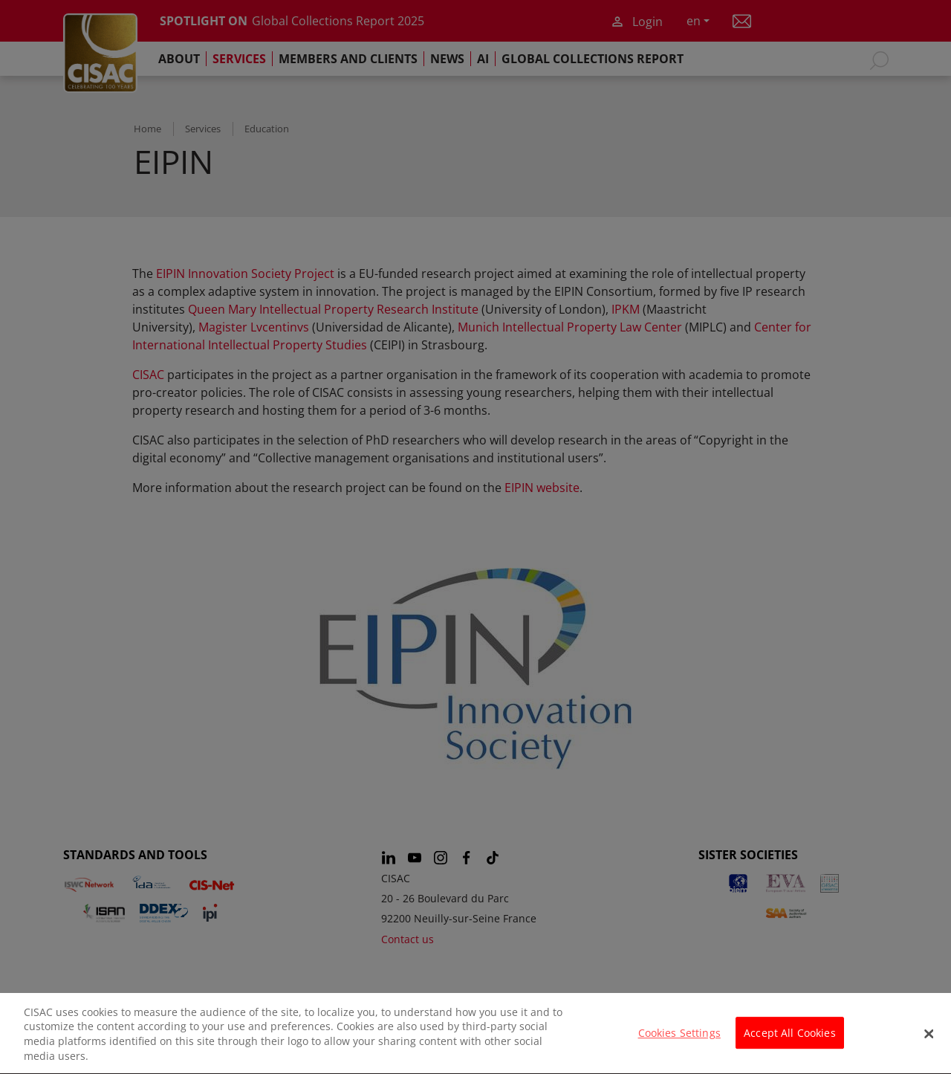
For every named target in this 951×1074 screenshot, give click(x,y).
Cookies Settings (679, 1042)
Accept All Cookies (790, 1042)
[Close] (928, 1042)
